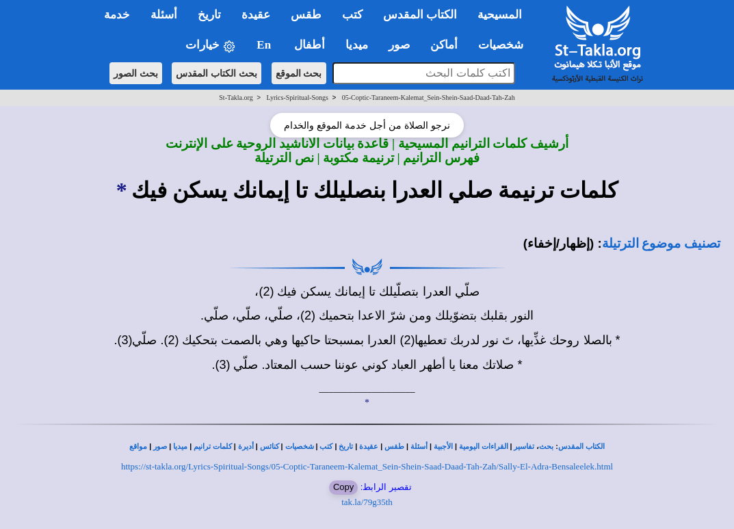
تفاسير (524, 446)
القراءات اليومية (483, 446)
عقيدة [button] (255, 14)
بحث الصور (136, 73)
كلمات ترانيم (213, 446)
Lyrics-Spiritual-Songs (297, 97)
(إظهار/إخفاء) (558, 243)
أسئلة (419, 446)
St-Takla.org (235, 97)
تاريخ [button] (209, 14)
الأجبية (443, 446)
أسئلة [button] (163, 14)
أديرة (246, 446)
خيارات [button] (210, 45)
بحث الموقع (299, 73)
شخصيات (299, 446)
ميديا (180, 446)
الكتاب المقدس (581, 446)
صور (160, 446)
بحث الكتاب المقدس (216, 73)
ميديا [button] (356, 44)
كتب (325, 446)
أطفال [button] (309, 44)
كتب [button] (352, 14)
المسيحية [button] (499, 14)
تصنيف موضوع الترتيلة (661, 243)
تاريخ (346, 446)
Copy (343, 487)
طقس (394, 446)
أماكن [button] (444, 44)
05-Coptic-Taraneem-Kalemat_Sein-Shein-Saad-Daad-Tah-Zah (428, 97)
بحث (546, 446)
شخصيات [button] (505, 44)
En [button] (265, 44)
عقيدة (368, 446)
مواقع (138, 446)
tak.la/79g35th (367, 502)
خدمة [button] (117, 14)
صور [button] (399, 44)
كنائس (269, 446)
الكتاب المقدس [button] (420, 14)
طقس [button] (306, 14)
